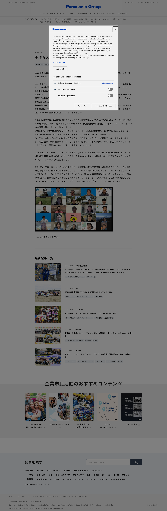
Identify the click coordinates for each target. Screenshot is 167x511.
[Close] (115, 29)
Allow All (60, 68)
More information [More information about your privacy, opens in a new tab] (59, 62)
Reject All (82, 106)
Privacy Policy (82, 53)
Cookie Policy (69, 53)
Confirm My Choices (103, 106)
